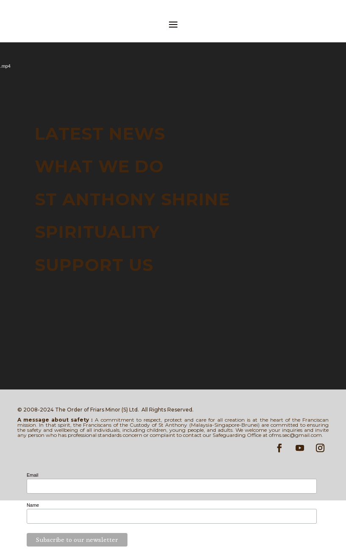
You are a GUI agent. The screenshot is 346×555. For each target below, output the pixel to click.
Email (33, 475)
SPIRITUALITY (97, 231)
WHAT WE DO (99, 166)
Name (33, 505)
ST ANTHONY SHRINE (132, 198)
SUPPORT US (94, 264)
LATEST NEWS (100, 133)
